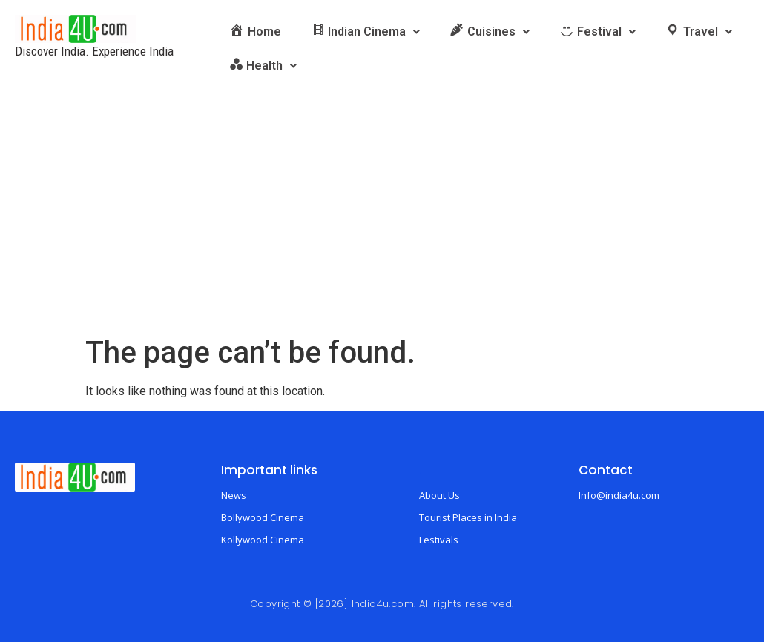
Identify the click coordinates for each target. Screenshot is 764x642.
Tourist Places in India (468, 517)
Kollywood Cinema (262, 539)
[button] (365, 32)
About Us (439, 495)
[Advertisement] (382, 224)
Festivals (438, 539)
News (233, 495)
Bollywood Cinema (262, 517)
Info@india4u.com (619, 495)
